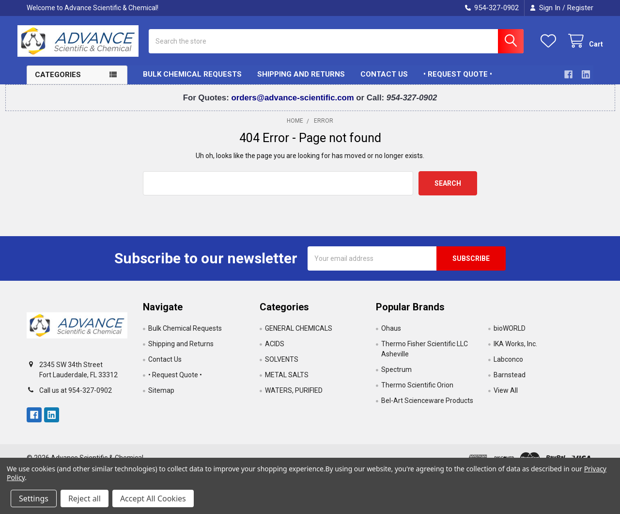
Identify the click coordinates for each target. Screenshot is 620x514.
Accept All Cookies (153, 498)
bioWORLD (510, 335)
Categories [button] (58, 82)
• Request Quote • (457, 81)
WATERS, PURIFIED (294, 398)
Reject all (84, 498)
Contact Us (384, 81)
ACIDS (274, 351)
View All (506, 398)
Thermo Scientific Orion (417, 392)
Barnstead (510, 382)
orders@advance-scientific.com (293, 104)
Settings (33, 498)
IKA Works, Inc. (515, 351)
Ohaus (391, 335)
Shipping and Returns (301, 81)
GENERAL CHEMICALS (298, 335)
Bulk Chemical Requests (192, 81)
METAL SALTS (287, 382)
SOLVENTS (281, 366)
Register (580, 7)
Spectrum (396, 377)
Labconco (508, 366)
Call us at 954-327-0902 (75, 398)
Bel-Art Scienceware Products (427, 408)
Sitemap (161, 398)
